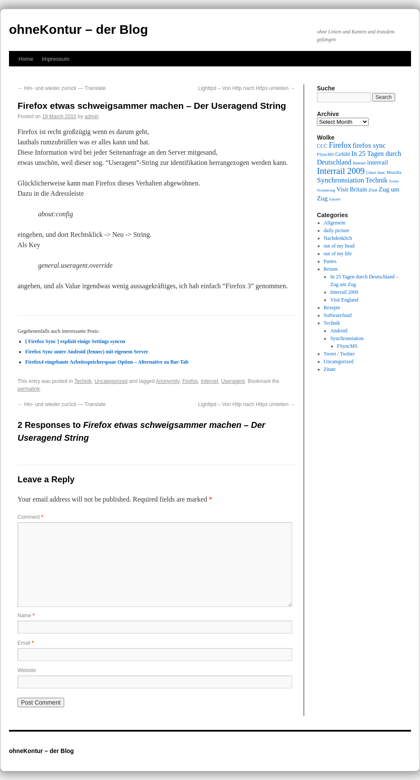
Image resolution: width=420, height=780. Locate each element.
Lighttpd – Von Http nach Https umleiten (246, 88)
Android (338, 331)
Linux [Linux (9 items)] (371, 172)
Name (26, 616)
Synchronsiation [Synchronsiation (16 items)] (340, 180)
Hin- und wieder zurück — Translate (62, 88)
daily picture (336, 230)
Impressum (55, 59)
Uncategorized (111, 381)
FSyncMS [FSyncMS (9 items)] (325, 154)
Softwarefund (338, 315)
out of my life (338, 254)
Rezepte (332, 308)
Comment (30, 517)
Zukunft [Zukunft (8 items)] (334, 199)
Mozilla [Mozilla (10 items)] (394, 172)
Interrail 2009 (344, 292)
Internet (210, 381)
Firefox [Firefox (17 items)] (340, 145)
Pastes (330, 261)
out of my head (339, 246)
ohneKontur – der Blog (78, 29)
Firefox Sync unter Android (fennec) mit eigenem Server (86, 352)
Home (25, 59)
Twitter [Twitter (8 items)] (394, 181)
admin (92, 117)
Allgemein (335, 223)
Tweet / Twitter (339, 354)
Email (26, 643)
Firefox (190, 381)
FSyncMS (347, 346)
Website (27, 670)
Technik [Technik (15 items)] (377, 180)
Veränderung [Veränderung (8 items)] (326, 190)
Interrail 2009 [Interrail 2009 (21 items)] (341, 171)
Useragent (233, 381)
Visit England (344, 300)
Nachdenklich (338, 238)
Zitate (330, 369)
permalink (29, 389)
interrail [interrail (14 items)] (377, 162)
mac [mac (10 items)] (381, 172)
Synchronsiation (347, 338)
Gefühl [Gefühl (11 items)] (342, 154)
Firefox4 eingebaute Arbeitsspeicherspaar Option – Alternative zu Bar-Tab (107, 362)
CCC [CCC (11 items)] (322, 146)
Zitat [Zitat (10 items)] (372, 189)
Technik (83, 381)
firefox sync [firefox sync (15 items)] (369, 145)
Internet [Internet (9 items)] (359, 163)
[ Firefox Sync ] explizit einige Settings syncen (75, 341)
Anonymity (167, 381)
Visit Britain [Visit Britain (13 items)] (352, 189)
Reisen (331, 269)
